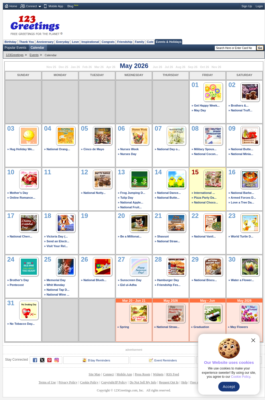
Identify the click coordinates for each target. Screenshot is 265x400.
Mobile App (56, 6)
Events (34, 54)
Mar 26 (99, 67)
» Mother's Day (17, 192)
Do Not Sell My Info (143, 382)
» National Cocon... (205, 154)
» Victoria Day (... (56, 236)
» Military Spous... (204, 149)
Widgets (158, 374)
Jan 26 (75, 67)
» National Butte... (240, 149)
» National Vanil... (204, 236)
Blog (70, 6)
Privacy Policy (68, 382)
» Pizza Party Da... (204, 197)
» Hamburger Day (167, 280)
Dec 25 (63, 67)
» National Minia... (240, 154)
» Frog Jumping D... (131, 192)
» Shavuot (162, 236)
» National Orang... (57, 149)
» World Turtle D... (240, 236)
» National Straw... (167, 241)
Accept (229, 386)
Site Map (94, 374)
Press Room (142, 374)
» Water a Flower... (241, 280)
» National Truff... (240, 110)
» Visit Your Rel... (56, 246)
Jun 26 (157, 67)
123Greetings (15, 54)
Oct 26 (204, 67)
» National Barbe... (241, 192)
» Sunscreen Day (130, 280)
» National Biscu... (204, 280)
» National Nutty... (93, 192)
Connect (31, 6)
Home (13, 6)
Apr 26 (110, 67)
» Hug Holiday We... (20, 149)
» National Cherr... (19, 236)
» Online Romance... (21, 197)
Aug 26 (180, 67)
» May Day (199, 110)
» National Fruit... (130, 207)
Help (184, 382)
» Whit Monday (54, 284)
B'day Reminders (96, 360)
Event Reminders (163, 360)
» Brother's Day (18, 280)
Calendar (37, 48)
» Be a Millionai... (130, 236)
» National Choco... (205, 202)
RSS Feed (172, 374)
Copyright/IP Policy (114, 382)
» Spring (123, 327)
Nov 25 (51, 67)
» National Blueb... (93, 280)
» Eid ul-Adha (127, 284)
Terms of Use (47, 382)
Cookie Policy (89, 382)
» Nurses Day (127, 154)
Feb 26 (87, 67)
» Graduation (200, 327)
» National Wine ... (56, 294)
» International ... (203, 192)
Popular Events (15, 48)
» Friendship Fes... (168, 284)
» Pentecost (15, 284)
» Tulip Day (125, 197)
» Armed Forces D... (242, 197)
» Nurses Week (128, 149)
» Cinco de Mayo (92, 149)
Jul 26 (169, 67)
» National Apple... (130, 202)
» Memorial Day (55, 280)
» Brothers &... (238, 105)
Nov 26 (216, 67)
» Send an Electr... (56, 241)
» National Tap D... (56, 289)
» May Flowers (238, 327)
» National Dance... (168, 192)
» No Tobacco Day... (21, 323)
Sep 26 (192, 67)
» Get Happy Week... (206, 105)
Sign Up (246, 6)
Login (259, 6)
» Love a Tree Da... (241, 202)
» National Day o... (167, 149)
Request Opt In (169, 382)
